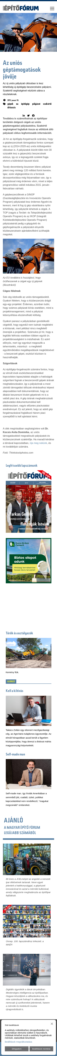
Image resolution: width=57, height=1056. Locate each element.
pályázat (36, 104)
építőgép (25, 104)
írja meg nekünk (38, 443)
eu (17, 104)
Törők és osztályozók (19, 633)
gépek (10, 104)
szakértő (47, 104)
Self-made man (15, 754)
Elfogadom (17, 1049)
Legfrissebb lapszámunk (22, 466)
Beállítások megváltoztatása (18, 1042)
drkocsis (11, 107)
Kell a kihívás (14, 691)
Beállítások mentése (41, 1049)
